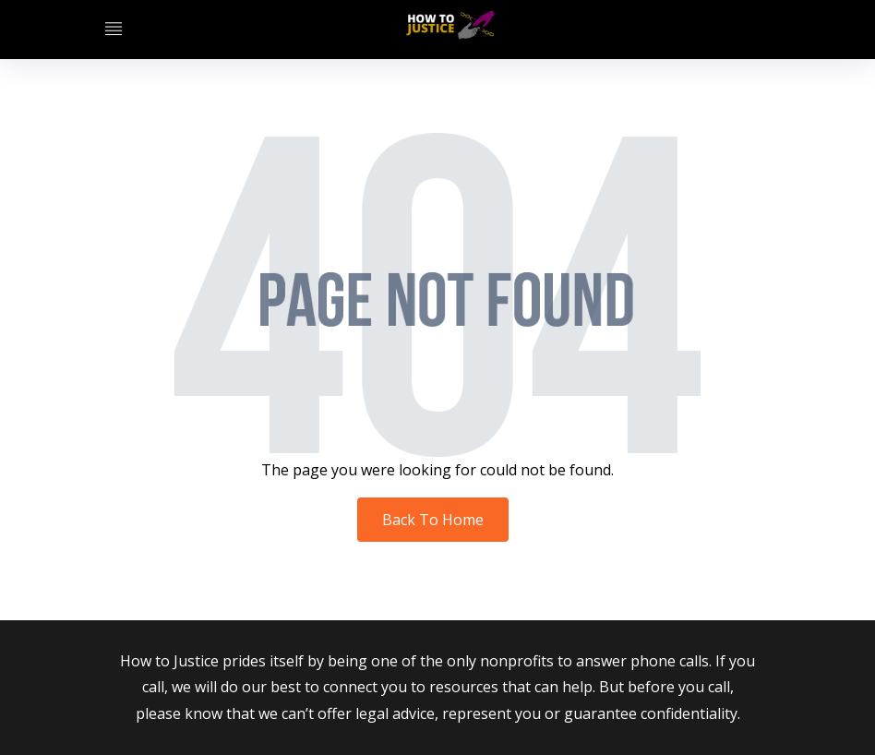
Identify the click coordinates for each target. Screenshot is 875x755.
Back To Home (433, 519)
